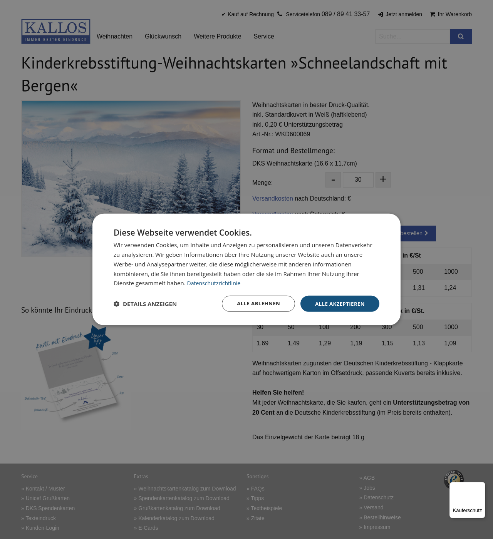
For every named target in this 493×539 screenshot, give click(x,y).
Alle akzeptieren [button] (338, 303)
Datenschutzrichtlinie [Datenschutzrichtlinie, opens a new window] (215, 282)
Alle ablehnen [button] (254, 303)
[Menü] (480, 486)
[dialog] (246, 269)
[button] (145, 303)
